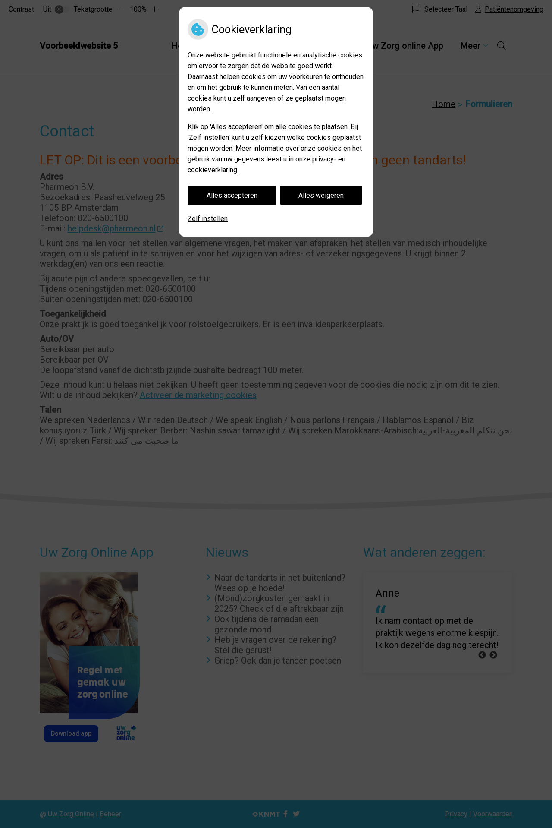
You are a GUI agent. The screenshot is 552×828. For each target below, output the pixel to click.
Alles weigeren (321, 195)
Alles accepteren (232, 195)
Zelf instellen (208, 219)
